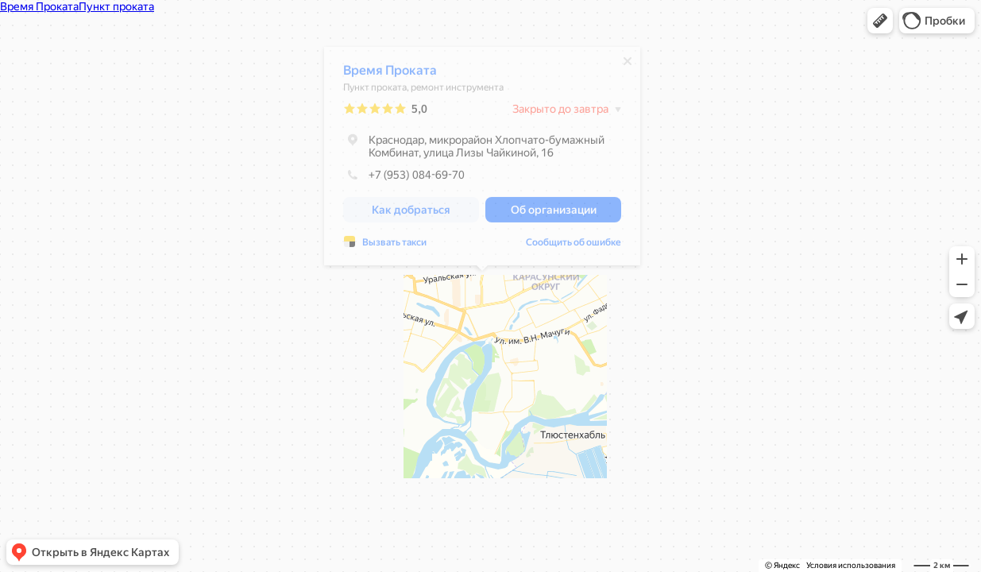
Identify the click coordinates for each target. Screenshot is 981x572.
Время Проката (390, 74)
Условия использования (850, 565)
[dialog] (482, 160)
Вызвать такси (394, 246)
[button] (880, 20)
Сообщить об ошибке (573, 246)
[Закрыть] (627, 65)
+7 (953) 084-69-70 (404, 178)
